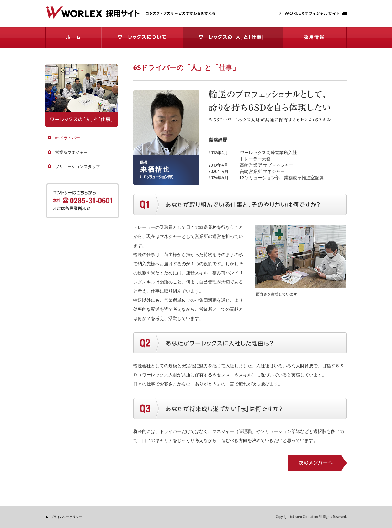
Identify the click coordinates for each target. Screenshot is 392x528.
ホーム (73, 37)
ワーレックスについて (142, 37)
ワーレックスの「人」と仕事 (233, 37)
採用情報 (315, 37)
